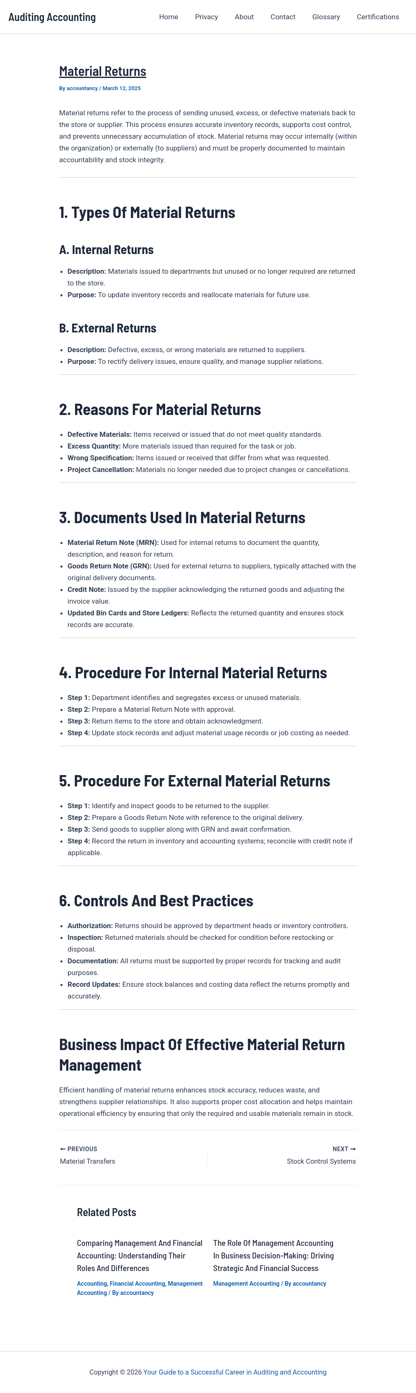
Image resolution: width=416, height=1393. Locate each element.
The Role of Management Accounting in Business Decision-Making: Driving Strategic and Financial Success (273, 1254)
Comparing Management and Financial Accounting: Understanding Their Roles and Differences (140, 1254)
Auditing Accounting (52, 16)
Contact (289, 17)
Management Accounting (246, 1282)
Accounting (92, 1282)
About (253, 17)
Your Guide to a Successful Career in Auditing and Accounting (235, 1372)
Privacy (217, 17)
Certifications (379, 17)
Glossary (330, 17)
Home (182, 17)
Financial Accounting (137, 1282)
